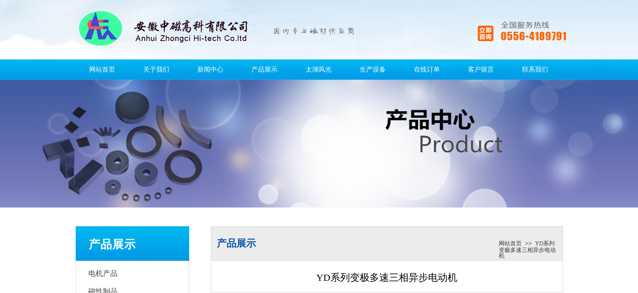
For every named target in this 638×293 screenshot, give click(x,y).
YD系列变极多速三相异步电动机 (527, 250)
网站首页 (102, 69)
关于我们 (156, 69)
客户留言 (481, 69)
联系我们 (535, 69)
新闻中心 (210, 69)
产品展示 (264, 69)
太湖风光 (319, 69)
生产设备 (373, 69)
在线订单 (427, 69)
